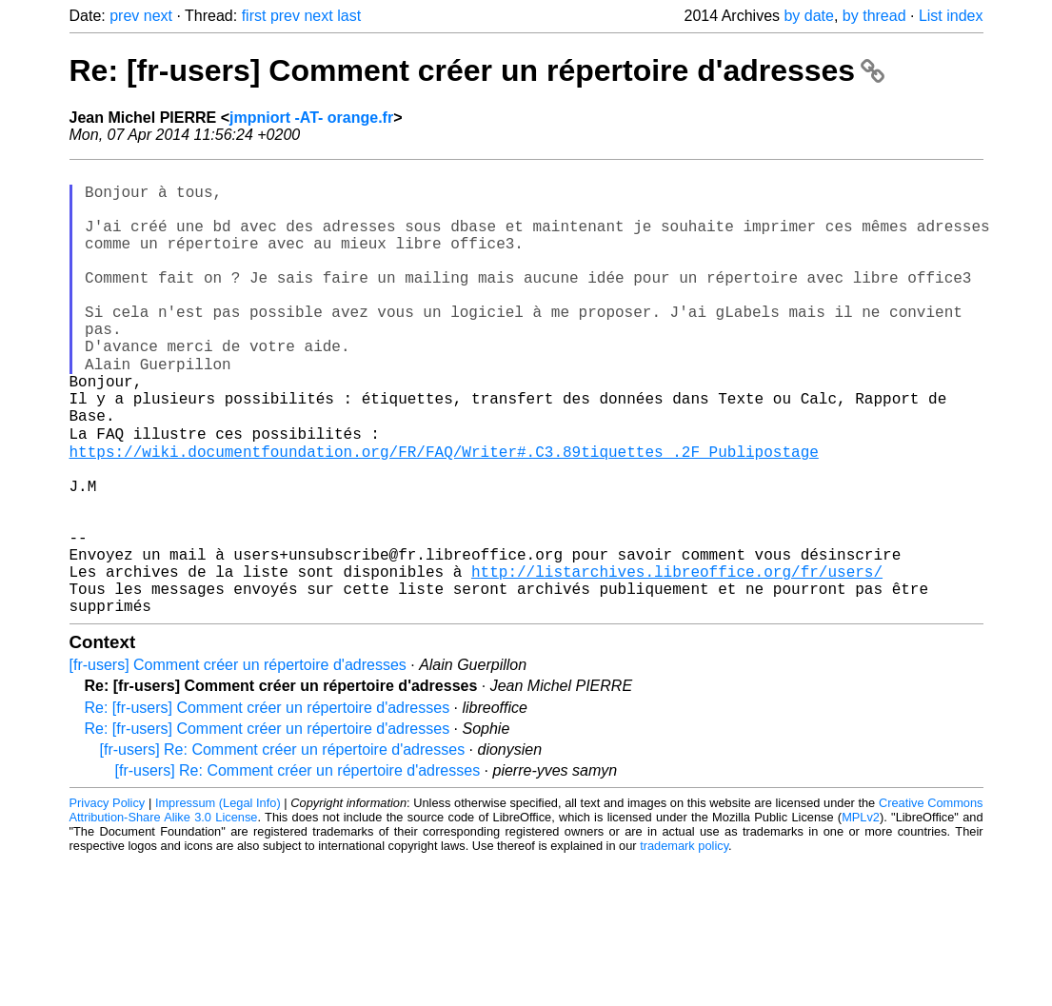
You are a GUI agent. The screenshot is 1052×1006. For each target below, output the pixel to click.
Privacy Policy (107, 899)
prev (124, 16)
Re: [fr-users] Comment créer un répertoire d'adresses (476, 70)
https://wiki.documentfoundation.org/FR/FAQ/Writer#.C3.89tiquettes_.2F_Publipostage (444, 513)
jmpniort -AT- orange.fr (311, 117)
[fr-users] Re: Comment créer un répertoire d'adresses (283, 846)
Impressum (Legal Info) (218, 899)
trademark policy (684, 942)
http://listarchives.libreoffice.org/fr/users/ (677, 659)
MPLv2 (861, 913)
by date (808, 16)
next (158, 16)
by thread (874, 16)
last (349, 16)
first (254, 16)
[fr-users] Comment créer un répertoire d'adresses (238, 761)
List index (951, 16)
